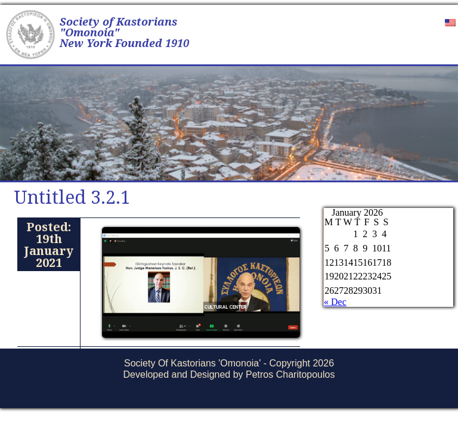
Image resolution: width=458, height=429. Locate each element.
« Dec (335, 302)
